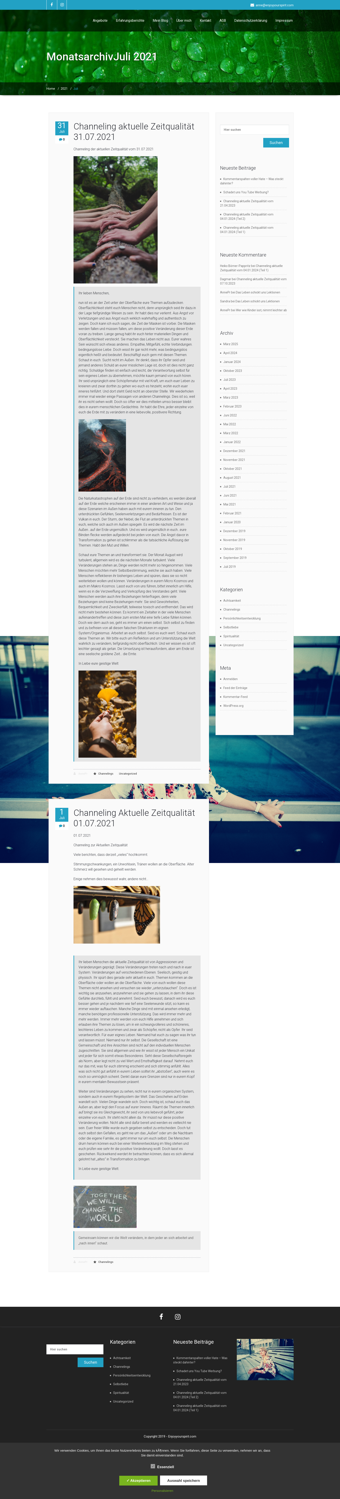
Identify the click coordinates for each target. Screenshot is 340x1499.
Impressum (284, 20)
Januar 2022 (232, 442)
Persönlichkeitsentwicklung (242, 618)
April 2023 (230, 388)
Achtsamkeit (232, 600)
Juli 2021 (229, 486)
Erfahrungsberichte (130, 20)
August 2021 (232, 477)
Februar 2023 (232, 406)
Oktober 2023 (232, 371)
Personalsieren (162, 1490)
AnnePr (80, 773)
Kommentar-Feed (235, 697)
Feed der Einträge (235, 688)
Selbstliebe (231, 627)
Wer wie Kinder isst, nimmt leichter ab (261, 310)
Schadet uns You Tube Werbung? (246, 192)
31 (61, 127)
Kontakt (205, 20)
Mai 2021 (229, 504)
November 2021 (234, 460)
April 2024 (230, 353)
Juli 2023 (229, 379)
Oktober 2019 (232, 549)
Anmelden (230, 679)
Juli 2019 (229, 566)
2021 (64, 89)
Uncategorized (128, 773)
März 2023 (230, 397)
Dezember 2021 (234, 451)
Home (50, 89)
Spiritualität (231, 636)
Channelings (105, 773)
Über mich (183, 20)
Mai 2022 (229, 424)
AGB (222, 20)
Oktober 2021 (232, 468)
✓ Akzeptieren (138, 1480)
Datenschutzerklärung (250, 20)
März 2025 (230, 344)
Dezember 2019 (234, 531)
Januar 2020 (232, 522)
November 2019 (234, 540)
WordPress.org (233, 705)
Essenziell (162, 1466)
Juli (75, 89)
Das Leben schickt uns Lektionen (258, 292)
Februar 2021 (232, 513)
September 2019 (235, 558)
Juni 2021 (230, 495)
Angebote (100, 20)
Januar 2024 (232, 362)
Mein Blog (160, 20)
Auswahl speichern (183, 1480)
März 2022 (230, 433)
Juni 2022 (230, 415)
